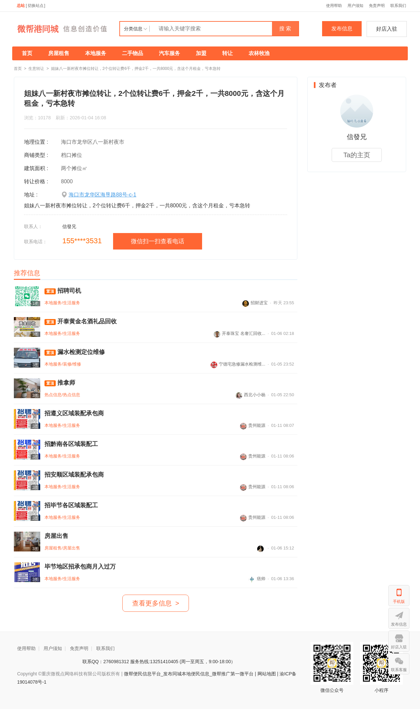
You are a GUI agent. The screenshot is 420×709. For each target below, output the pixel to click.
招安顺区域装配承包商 (74, 474)
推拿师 (60, 382)
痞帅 (257, 578)
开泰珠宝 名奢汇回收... (239, 333)
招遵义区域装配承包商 (74, 413)
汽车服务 (169, 53)
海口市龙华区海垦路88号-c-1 (102, 194)
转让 (227, 53)
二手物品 (132, 53)
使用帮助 (334, 5)
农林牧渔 (259, 53)
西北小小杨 (250, 394)
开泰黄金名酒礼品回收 (81, 321)
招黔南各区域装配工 (71, 444)
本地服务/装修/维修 (63, 364)
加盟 (201, 53)
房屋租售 (58, 53)
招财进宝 (255, 302)
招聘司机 (63, 290)
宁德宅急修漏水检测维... (238, 364)
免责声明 (377, 5)
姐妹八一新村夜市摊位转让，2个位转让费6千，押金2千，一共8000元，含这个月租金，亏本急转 (136, 68)
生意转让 (36, 68)
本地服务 (95, 53)
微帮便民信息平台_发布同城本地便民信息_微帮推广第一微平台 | (189, 673)
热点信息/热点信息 (62, 394)
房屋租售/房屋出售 (62, 548)
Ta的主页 (356, 155)
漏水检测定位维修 (75, 352)
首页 (27, 53)
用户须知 (355, 5)
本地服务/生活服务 (62, 302)
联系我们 (398, 5)
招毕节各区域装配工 (71, 505)
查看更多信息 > (155, 603)
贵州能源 (252, 425)
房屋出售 (56, 536)
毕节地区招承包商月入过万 (80, 566)
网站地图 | (268, 673)
